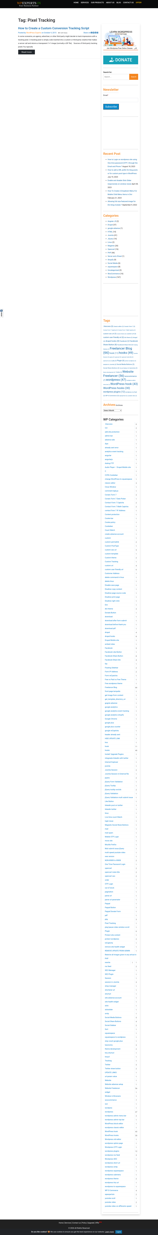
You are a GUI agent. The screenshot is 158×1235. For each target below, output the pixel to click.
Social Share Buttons (113, 1021)
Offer (97, 1223)
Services (85, 3)
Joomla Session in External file (117, 774)
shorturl (108, 994)
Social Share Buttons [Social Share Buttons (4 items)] (111, 368)
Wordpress (112, 277)
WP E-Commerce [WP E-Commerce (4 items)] (112, 395)
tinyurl (107, 1057)
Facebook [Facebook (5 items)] (124, 341)
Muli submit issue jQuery (114, 848)
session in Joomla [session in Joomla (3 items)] (109, 364)
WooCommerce (114, 274)
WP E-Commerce (111, 1190)
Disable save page (112, 585)
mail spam (109, 833)
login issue (109, 821)
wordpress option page (114, 1143)
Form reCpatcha (111, 676)
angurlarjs (109, 459)
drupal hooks (110, 636)
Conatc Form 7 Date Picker (115, 499)
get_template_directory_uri (115, 699)
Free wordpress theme (113, 683)
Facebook (108, 648)
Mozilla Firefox (110, 845)
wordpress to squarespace (115, 1186)
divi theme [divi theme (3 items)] (128, 337)
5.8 (106, 428)
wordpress (109, 1112)
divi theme (109, 609)
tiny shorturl (109, 1053)
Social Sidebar (110, 1025)
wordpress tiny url (112, 1182)
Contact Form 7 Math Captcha (116, 507)
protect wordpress (112, 939)
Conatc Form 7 (110, 495)
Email (105, 95)
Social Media (113, 263)
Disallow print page (112, 597)
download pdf (110, 628)
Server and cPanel (115, 256)
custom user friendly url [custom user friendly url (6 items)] (113, 337)
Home (76, 3)
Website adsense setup (114, 1084)
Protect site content (112, 935)
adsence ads (110, 440)
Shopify (110, 260)
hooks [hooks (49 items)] (126, 353)
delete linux (109, 581)
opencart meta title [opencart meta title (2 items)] (127, 357)
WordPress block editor (114, 1124)
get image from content (114, 695)
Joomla (111, 235)
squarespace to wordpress (115, 1037)
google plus (109, 723)
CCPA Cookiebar (111, 475)
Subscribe (111, 106)
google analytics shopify (114, 715)
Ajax (106, 444)
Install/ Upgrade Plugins (114, 754)
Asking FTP (109, 463)
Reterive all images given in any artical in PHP (120, 957)
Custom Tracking (111, 562)
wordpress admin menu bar (115, 1116)
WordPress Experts (33, 33)
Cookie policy (110, 522)
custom (108, 538)
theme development (112, 1049)
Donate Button (110, 613)
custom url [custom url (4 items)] (131, 334)
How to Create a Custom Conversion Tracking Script (53, 28)
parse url (108, 896)
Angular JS (112, 221)
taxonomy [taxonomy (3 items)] (133, 368)
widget (107, 1092)
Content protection (112, 514)
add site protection (112, 432)
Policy (84, 1223)
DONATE (123, 59)
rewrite (107, 962)
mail (106, 829)
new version (109, 856)
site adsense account (113, 998)
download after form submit (116, 621)
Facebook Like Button (113, 652)
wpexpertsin (109, 1194)
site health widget (112, 1002)
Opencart (111, 249)
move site (108, 841)
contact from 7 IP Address (115, 510)
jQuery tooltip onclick (113, 790)
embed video (110, 644)
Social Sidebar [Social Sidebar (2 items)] (124, 368)
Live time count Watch (113, 817)
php (106, 919)
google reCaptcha (112, 731)
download (109, 617)
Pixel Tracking (110, 923)
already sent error (111, 448)
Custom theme (110, 558)
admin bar (109, 436)
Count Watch (110, 530)
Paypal (107, 904)
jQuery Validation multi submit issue (119, 797)
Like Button (109, 801)
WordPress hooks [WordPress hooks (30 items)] (116, 388)
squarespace (113, 267)
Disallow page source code (115, 593)
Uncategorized (113, 270)
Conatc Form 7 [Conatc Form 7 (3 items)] (129, 326)
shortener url (110, 990)
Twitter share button (113, 1069)
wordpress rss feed (112, 1155)
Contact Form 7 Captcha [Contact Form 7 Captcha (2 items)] (110, 330)
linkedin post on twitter (114, 805)
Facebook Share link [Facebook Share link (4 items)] (125, 345)
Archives (119, 405)
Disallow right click (112, 601)
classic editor (110, 483)
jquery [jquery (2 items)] (112, 357)
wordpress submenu (113, 1175)
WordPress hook (111, 1131)
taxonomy (109, 1045)
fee (106, 664)
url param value (111, 1076)
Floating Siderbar (111, 668)
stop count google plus (114, 1041)
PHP (109, 253)
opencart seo (110, 876)
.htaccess (108, 424)
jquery (107, 778)
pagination (109, 892)
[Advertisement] (120, 133)
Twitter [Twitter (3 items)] (119, 372)
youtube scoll (110, 1198)
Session (108, 978)
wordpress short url (112, 1163)
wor (106, 1104)
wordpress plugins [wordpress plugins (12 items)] (114, 392)
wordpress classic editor (114, 1127)
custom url (109, 565)
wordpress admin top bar (114, 1120)
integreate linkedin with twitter (116, 758)
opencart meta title (112, 872)
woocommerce (111, 1100)
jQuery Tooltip (110, 786)
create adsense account (114, 534)
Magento (111, 246)
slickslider (109, 1010)
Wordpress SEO (111, 1159)
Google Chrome (111, 719)
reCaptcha (109, 943)
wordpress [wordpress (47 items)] (116, 379)
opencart (108, 868)
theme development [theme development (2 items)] (109, 372)
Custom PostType (112, 546)
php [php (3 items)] (114, 361)
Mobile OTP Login (112, 837)
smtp (107, 1013)
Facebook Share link (113, 660)
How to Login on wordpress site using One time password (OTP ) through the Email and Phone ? (123, 162)
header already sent (112, 735)
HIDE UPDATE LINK (112, 738)
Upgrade (91, 1223)
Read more (27, 52)
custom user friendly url (114, 569)
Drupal (110, 225)
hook (107, 746)
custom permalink (112, 542)
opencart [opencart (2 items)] (118, 357)
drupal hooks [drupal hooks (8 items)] (112, 341)
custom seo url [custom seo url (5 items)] (109, 334)
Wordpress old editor (113, 1139)
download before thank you (115, 624)
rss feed (108, 966)
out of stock (109, 888)
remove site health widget (115, 947)
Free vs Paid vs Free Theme (115, 679)
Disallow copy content (113, 589)
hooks (107, 750)
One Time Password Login (115, 864)
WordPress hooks (112, 1135)
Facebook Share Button (114, 656)
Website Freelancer (112, 1088)
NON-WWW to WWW (113, 860)
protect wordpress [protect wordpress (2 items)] (130, 361)
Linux (110, 242)
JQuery (110, 239)
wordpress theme (111, 1179)
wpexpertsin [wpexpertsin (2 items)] (123, 395)
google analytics (111, 707)
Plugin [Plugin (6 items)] (120, 361)
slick (107, 1006)
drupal (107, 632)
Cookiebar (109, 526)
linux (107, 813)
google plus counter (112, 727)
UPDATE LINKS (111, 1072)
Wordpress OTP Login (113, 1147)
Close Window (110, 487)
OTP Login (109, 884)
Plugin (107, 931)
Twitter (107, 1065)
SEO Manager (110, 970)
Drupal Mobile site (112, 640)
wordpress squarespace (114, 1171)
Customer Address (112, 573)
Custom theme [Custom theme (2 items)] (121, 334)
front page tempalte (112, 691)
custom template (111, 554)
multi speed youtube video (115, 852)
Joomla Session (111, 770)
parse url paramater (112, 900)
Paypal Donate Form (113, 911)
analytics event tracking (114, 452)
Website (108, 1080)
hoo (106, 742)
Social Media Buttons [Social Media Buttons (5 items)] (125, 364)
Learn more (109, 1232)
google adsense (114, 228)
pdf (106, 915)
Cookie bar (109, 518)
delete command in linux (114, 577)
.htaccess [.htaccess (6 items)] (108, 326)
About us (110, 3)
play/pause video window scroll (117, 927)
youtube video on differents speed (118, 1206)
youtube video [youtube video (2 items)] (132, 395)
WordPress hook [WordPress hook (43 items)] (124, 384)
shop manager (110, 986)
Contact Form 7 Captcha (114, 503)
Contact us (128, 3)
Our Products (97, 3)
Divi (106, 605)
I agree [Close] (118, 1232)
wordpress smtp (111, 1167)
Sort (106, 1029)
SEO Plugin (109, 974)
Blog (119, 3)
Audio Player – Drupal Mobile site (118, 467)
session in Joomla (112, 982)
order (107, 880)
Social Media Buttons (113, 1017)
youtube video (110, 1202)
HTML (110, 232)
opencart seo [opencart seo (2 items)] (107, 361)
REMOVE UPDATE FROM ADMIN (117, 951)
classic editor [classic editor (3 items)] (119, 326)
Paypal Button (110, 907)
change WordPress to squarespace (118, 479)
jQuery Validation (111, 793)
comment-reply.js (111, 491)
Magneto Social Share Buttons (116, 825)
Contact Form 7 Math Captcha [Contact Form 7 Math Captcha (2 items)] (127, 330)
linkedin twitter (110, 809)
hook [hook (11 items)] (114, 353)
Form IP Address (111, 672)
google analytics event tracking (117, 711)
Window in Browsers (113, 1096)
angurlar (108, 455)
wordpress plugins (112, 1151)
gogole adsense (111, 703)
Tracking (108, 1061)
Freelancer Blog (111, 687)
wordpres (108, 1108)
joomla (107, 766)
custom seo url (111, 550)
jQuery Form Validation (114, 782)
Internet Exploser (111, 762)
